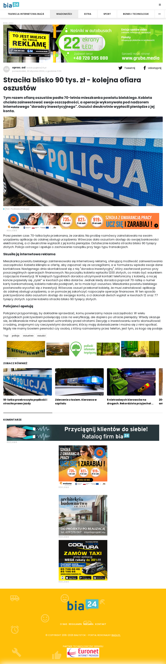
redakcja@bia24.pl (36, 67)
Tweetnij (127, 68)
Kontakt (100, 624)
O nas (63, 624)
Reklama (88, 624)
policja (15, 335)
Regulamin (75, 624)
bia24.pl (116, 635)
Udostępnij (152, 68)
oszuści (41, 335)
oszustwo (28, 335)
